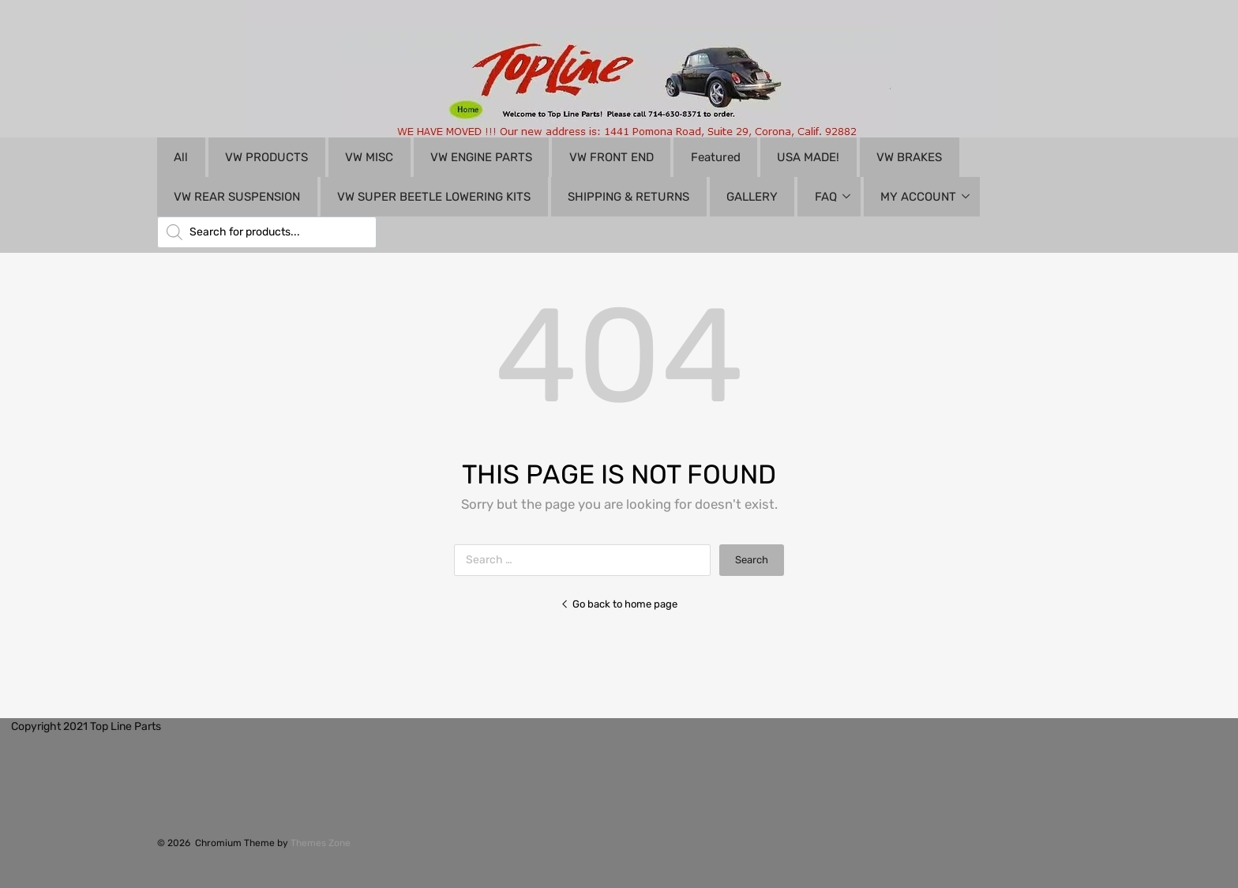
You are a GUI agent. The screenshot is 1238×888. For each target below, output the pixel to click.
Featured (716, 157)
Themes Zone (321, 842)
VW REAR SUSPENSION (237, 197)
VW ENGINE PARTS (481, 157)
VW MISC (369, 157)
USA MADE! (808, 157)
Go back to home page (619, 604)
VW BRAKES (909, 157)
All (181, 157)
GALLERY (752, 197)
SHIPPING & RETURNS (628, 197)
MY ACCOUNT (918, 197)
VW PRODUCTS (266, 157)
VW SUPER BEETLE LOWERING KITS (434, 197)
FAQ (826, 197)
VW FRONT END (611, 157)
